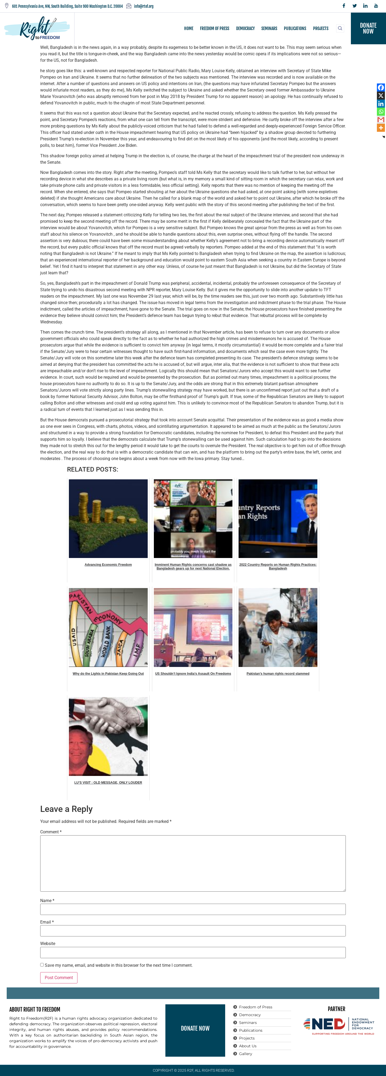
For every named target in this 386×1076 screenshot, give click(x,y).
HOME (189, 28)
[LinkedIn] (365, 6)
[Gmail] (381, 120)
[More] (381, 128)
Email (47, 922)
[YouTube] (376, 6)
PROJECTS (320, 28)
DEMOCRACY (245, 28)
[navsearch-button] (340, 28)
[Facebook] (344, 6)
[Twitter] (355, 6)
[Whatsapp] (381, 112)
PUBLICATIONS (295, 28)
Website (47, 944)
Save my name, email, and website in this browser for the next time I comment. (119, 965)
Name (47, 901)
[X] (381, 96)
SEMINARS (269, 28)
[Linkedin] (381, 104)
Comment (51, 832)
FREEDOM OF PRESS (214, 28)
